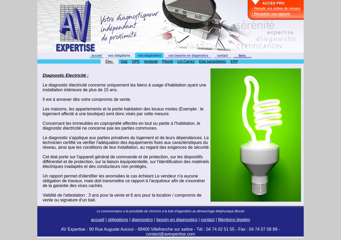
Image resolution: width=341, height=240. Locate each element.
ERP (234, 61)
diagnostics (142, 219)
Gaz (124, 61)
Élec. (109, 61)
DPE (136, 61)
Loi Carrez (186, 61)
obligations (118, 219)
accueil (97, 219)
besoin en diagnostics (176, 219)
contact (208, 219)
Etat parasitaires (212, 61)
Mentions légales (234, 219)
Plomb (167, 61)
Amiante (151, 61)
